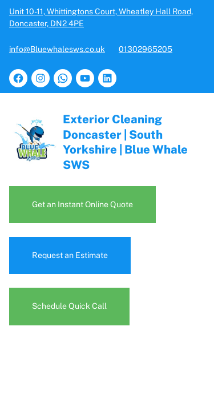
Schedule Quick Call (69, 306)
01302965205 (145, 49)
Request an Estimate (71, 255)
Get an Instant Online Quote (84, 204)
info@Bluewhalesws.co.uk (57, 49)
